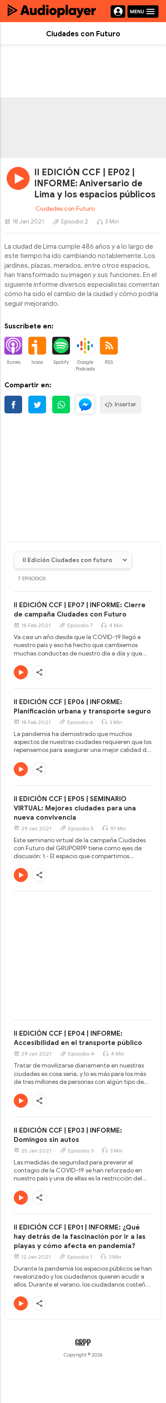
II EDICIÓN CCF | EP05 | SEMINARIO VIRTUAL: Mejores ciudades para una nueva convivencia (75, 808)
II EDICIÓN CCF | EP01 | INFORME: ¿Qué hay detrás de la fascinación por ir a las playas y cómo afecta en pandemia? (80, 1236)
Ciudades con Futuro (65, 208)
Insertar (120, 405)
